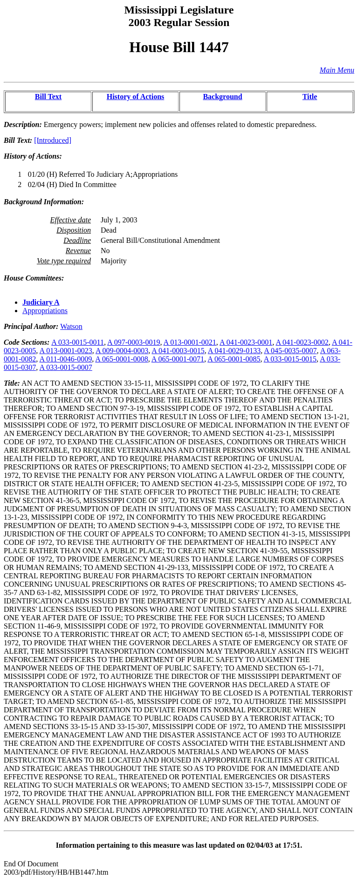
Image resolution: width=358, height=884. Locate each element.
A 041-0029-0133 (234, 351)
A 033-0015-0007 (65, 367)
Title (310, 96)
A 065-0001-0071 (177, 359)
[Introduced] (52, 140)
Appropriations (45, 311)
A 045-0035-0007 (290, 351)
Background (222, 96)
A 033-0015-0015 (290, 359)
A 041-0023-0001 (246, 342)
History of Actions (136, 96)
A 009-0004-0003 (122, 351)
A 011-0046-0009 (65, 359)
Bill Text (48, 96)
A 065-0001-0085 (233, 359)
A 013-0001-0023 (65, 351)
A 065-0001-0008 (121, 359)
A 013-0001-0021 (190, 342)
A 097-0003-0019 (133, 342)
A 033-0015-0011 (77, 342)
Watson (71, 326)
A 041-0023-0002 (301, 342)
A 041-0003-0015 (177, 351)
